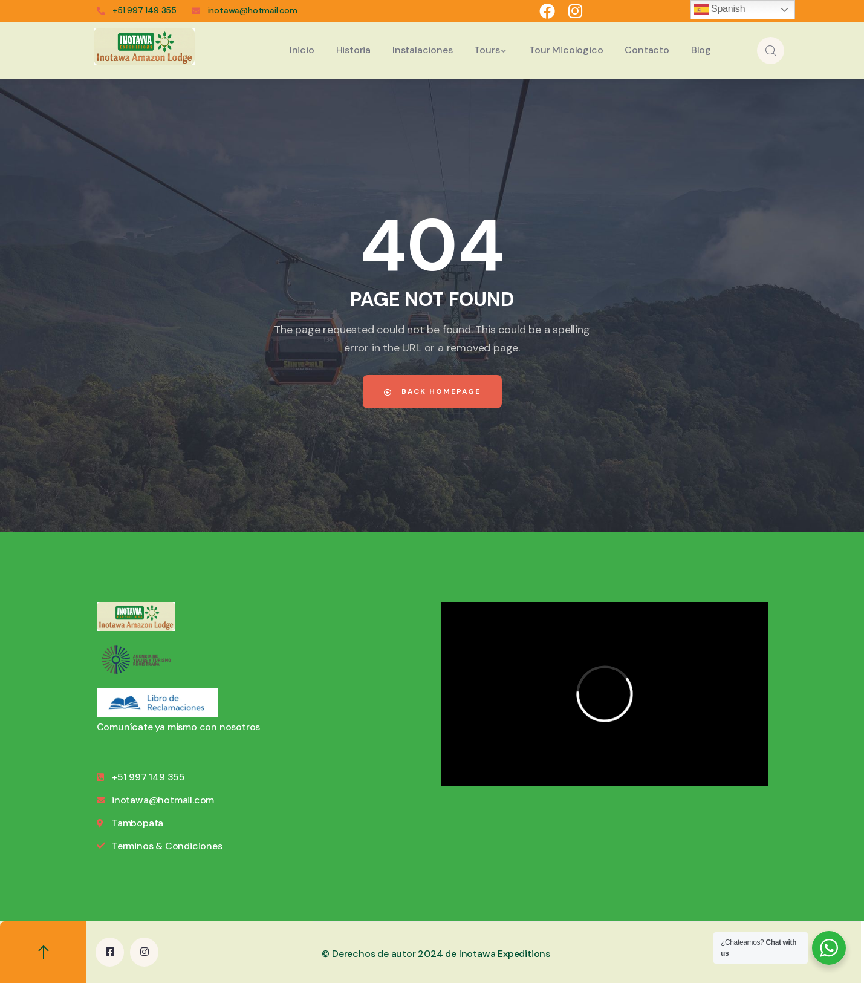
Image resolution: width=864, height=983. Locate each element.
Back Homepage (432, 391)
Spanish (719, 9)
